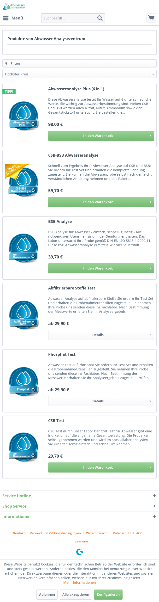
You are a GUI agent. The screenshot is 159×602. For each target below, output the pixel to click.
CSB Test (56, 420)
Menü (13, 17)
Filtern (13, 63)
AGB (139, 533)
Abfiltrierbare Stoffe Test (71, 288)
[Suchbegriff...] (73, 18)
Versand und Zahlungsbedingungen (55, 533)
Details (121, 334)
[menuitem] (12, 18)
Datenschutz (122, 533)
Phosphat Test (62, 354)
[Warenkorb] (151, 18)
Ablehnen (47, 594)
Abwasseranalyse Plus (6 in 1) (76, 89)
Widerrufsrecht (97, 533)
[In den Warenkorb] (101, 136)
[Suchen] (100, 18)
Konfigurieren (108, 594)
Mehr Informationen (79, 582)
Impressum (79, 541)
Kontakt (19, 533)
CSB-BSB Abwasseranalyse (73, 155)
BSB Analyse (60, 221)
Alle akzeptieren (75, 594)
